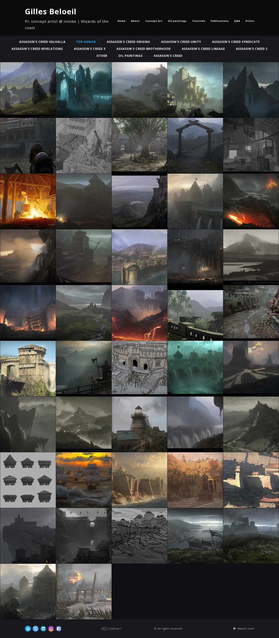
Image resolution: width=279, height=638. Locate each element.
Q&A (237, 21)
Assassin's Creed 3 (89, 49)
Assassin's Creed (168, 56)
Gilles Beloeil (50, 11)
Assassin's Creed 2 (251, 49)
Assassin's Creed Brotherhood (143, 49)
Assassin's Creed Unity (181, 42)
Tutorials (198, 21)
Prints (250, 21)
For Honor (86, 42)
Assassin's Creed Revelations (37, 49)
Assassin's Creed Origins (128, 42)
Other (101, 56)
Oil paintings (177, 21)
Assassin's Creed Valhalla (42, 42)
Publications (220, 21)
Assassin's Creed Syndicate (236, 42)
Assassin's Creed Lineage (203, 49)
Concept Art (154, 21)
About (135, 21)
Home (121, 21)
